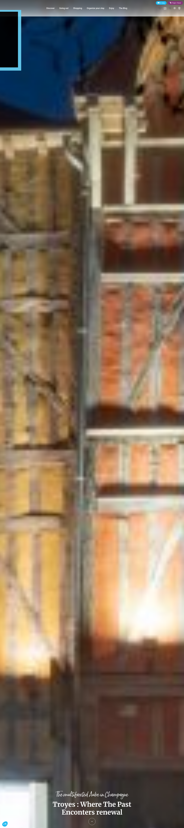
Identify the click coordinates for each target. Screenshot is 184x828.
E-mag (162, 3)
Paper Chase (176, 3)
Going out (66, 8)
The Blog (126, 8)
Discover (53, 8)
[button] (5, 824)
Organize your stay (98, 8)
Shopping (80, 8)
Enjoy (114, 8)
